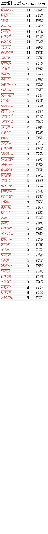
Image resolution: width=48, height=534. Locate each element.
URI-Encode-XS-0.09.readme (6, 147)
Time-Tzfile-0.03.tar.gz (5, 68)
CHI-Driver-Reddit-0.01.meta (6, 297)
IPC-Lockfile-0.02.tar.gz (5, 125)
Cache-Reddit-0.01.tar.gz (5, 100)
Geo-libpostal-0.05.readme (6, 91)
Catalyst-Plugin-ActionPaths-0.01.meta (8, 189)
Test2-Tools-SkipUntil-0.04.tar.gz (7, 112)
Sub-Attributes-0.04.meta (5, 272)
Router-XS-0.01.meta (5, 287)
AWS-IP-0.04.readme (5, 141)
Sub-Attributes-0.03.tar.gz (6, 99)
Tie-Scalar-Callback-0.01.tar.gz (7, 120)
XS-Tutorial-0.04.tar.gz (5, 20)
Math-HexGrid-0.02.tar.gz (6, 78)
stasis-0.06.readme (4, 136)
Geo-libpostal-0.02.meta (5, 255)
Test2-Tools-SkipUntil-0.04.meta (7, 196)
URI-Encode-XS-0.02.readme (6, 227)
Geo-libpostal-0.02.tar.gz (5, 37)
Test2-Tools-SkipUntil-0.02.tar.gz (7, 96)
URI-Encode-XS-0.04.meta (6, 274)
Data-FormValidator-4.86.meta (6, 170)
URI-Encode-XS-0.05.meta (6, 275)
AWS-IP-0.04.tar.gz (4, 56)
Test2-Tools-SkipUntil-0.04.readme (7, 155)
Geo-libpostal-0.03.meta (5, 256)
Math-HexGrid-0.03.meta (5, 206)
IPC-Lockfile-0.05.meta (5, 232)
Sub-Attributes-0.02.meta (5, 270)
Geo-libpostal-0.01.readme (6, 283)
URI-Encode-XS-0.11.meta (6, 254)
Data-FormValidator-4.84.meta (6, 168)
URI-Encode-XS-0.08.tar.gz (6, 34)
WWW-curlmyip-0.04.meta (6, 174)
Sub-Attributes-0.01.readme (6, 203)
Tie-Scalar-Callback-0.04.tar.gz (7, 115)
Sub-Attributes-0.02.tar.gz (6, 104)
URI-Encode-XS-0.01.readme (6, 239)
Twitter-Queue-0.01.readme (6, 286)
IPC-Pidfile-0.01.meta (5, 282)
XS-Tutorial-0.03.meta (5, 261)
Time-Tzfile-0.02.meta (5, 222)
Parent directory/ (4, 8)
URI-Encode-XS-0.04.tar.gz (6, 40)
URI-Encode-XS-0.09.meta (6, 280)
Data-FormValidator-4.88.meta (6, 165)
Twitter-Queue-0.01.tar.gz (6, 132)
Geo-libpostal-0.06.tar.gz (5, 24)
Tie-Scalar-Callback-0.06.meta (6, 181)
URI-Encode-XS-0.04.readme (6, 226)
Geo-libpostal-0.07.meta (5, 243)
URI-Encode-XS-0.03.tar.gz (6, 41)
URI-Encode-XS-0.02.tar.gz (6, 42)
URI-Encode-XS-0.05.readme (6, 191)
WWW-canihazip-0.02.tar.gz (6, 296)
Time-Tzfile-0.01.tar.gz (5, 72)
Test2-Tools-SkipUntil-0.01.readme (7, 195)
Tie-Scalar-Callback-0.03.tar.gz (7, 116)
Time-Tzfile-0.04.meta (5, 217)
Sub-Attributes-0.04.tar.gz (6, 90)
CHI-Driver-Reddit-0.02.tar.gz (6, 143)
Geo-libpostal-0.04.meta (5, 258)
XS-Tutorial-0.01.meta (5, 264)
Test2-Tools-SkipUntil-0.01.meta (7, 211)
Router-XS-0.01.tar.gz (5, 15)
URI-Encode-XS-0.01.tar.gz (6, 45)
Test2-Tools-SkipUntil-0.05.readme (7, 157)
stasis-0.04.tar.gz (4, 88)
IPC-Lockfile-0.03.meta (5, 229)
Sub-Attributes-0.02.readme (6, 205)
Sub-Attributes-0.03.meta (5, 271)
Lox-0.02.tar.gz (4, 46)
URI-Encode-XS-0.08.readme (6, 158)
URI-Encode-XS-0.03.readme (6, 224)
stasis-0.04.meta (4, 237)
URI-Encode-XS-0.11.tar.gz (6, 26)
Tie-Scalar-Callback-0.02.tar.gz (7, 117)
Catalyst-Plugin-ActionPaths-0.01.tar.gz (8, 84)
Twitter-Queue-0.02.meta (5, 266)
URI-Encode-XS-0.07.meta (6, 277)
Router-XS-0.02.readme (5, 139)
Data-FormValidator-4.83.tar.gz (7, 14)
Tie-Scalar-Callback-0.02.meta (6, 176)
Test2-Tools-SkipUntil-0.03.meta (7, 208)
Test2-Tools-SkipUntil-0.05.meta (7, 197)
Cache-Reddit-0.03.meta (5, 201)
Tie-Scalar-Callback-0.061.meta (7, 159)
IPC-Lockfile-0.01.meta (5, 285)
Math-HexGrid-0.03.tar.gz (6, 75)
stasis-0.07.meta (4, 218)
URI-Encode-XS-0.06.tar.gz (6, 36)
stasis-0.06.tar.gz (4, 80)
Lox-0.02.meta (3, 248)
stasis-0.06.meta (4, 235)
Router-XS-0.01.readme (5, 142)
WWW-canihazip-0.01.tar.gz (6, 61)
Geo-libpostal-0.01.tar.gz (5, 43)
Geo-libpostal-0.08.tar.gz (5, 73)
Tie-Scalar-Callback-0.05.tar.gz (7, 110)
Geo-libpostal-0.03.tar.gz (5, 27)
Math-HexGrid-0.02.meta (5, 207)
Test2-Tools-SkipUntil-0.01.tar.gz (7, 106)
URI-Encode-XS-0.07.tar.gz (6, 35)
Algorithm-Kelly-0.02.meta (6, 187)
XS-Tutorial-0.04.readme (5, 152)
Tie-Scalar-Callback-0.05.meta (6, 180)
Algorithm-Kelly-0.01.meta (6, 186)
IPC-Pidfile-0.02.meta (5, 219)
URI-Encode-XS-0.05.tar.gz (6, 38)
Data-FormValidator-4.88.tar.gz (7, 10)
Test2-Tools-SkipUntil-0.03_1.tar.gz (7, 93)
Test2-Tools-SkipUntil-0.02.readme (7, 171)
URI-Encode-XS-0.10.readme (6, 148)
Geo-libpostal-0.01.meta (5, 281)
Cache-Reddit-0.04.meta (5, 202)
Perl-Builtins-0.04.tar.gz (5, 57)
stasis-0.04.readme (4, 133)
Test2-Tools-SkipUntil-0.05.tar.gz (7, 114)
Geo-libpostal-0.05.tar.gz (5, 25)
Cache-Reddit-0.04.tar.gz (5, 83)
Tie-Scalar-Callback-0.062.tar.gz (7, 122)
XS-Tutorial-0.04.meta (5, 240)
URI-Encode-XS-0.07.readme (6, 185)
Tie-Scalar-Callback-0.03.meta (6, 178)
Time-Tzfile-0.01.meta (5, 221)
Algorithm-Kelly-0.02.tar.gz (6, 59)
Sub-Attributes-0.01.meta (5, 269)
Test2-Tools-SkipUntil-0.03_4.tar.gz (7, 111)
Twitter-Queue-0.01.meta (5, 267)
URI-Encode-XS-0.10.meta (6, 253)
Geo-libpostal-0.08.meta (5, 249)
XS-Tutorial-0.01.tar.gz (5, 31)
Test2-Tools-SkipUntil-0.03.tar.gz (7, 89)
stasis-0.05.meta (4, 223)
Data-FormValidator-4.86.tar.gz (7, 9)
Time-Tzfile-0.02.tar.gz (5, 69)
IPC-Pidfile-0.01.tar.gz (5, 109)
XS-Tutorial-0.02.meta (5, 260)
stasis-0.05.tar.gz (4, 85)
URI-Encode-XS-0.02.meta (6, 292)
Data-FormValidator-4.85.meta (6, 169)
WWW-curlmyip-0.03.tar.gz (6, 64)
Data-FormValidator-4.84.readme (7, 52)
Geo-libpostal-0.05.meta (5, 244)
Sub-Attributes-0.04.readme (6, 184)
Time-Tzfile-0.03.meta (5, 216)
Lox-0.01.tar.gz (4, 47)
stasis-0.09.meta (4, 238)
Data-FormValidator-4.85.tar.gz (7, 11)
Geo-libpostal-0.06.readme (6, 77)
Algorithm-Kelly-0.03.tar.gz (6, 58)
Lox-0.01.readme (4, 242)
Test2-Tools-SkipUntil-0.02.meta (7, 212)
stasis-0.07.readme (4, 137)
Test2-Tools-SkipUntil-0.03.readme (7, 154)
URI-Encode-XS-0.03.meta (6, 291)
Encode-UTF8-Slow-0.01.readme (7, 234)
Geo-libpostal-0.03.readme (6, 95)
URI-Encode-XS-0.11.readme (6, 149)
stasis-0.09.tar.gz (4, 79)
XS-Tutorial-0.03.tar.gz (5, 19)
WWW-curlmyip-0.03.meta (6, 173)
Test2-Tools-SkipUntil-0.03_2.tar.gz (7, 94)
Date (37, 6)
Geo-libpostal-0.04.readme (6, 128)
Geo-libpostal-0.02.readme (6, 146)
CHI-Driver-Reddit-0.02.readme (7, 299)
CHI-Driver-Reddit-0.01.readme (7, 298)
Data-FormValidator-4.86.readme (7, 48)
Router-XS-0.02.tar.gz (5, 16)
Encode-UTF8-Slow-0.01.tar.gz (7, 127)
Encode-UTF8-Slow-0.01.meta (6, 265)
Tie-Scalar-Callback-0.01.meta (6, 250)
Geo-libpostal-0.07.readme (6, 74)
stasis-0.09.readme (4, 138)
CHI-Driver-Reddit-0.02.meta (6, 290)
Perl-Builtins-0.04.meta (5, 194)
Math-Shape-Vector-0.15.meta (6, 164)
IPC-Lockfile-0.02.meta (5, 228)
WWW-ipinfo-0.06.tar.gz (5, 293)
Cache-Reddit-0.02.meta (5, 200)
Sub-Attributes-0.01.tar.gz (6, 105)
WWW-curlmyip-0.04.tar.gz (6, 63)
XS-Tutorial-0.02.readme (5, 153)
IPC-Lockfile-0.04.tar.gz (5, 126)
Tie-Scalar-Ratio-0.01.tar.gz (6, 123)
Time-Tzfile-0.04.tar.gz (5, 70)
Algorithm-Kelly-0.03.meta (6, 190)
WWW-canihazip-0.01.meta (6, 175)
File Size (28, 6)
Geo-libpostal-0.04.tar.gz (5, 29)
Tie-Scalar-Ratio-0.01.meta (6, 251)
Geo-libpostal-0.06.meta (5, 245)
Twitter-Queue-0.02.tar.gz (6, 131)
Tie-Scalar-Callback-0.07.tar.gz (7, 121)
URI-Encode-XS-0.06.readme (6, 192)
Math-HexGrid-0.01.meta (5, 213)
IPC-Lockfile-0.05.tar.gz (5, 67)
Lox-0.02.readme (4, 163)
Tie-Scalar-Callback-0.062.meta (7, 160)
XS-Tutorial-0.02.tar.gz (5, 21)
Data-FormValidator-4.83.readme (7, 51)
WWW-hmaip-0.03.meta (5, 259)
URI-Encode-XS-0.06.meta (6, 276)
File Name (3, 6)
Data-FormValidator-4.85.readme (7, 53)
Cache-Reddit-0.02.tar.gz (5, 101)
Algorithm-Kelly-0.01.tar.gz (6, 62)
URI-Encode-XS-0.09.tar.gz (6, 32)
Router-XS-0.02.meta (5, 288)
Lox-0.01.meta (3, 233)
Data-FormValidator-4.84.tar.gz (7, 13)
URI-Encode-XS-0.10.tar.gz (6, 30)
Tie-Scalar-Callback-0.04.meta (6, 179)
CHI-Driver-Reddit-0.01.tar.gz (6, 144)
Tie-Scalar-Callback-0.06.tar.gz (7, 107)
